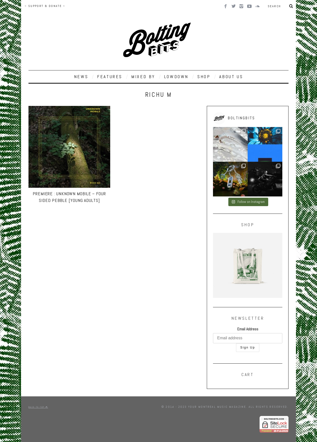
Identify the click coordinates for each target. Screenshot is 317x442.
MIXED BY (143, 76)
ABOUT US (231, 76)
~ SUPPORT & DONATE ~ (45, 6)
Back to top (38, 407)
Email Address (247, 329)
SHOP (203, 76)
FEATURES (109, 76)
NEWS (81, 76)
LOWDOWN (176, 76)
